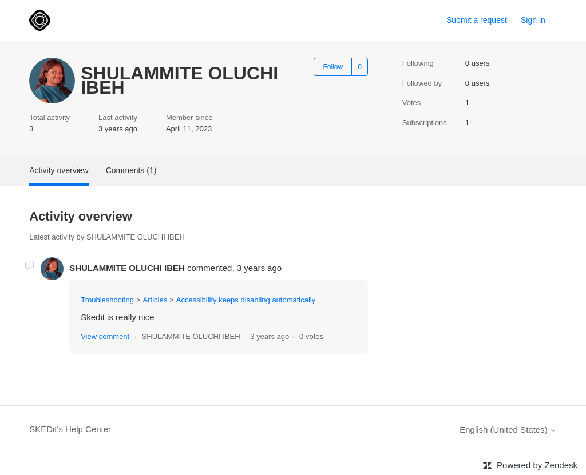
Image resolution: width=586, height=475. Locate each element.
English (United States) (508, 429)
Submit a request (476, 20)
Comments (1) (131, 170)
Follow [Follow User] (333, 67)
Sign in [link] (533, 20)
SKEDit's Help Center (70, 429)
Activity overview (58, 170)
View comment (105, 336)
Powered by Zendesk (537, 465)
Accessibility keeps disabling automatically (246, 300)
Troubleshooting (107, 300)
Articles (155, 300)
